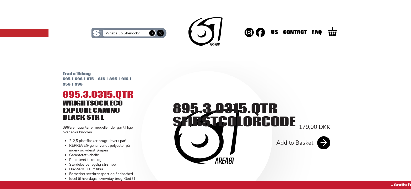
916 (120, 79)
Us (293, 32)
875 (86, 79)
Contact (314, 32)
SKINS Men (206, 51)
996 (74, 84)
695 (62, 79)
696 (74, 79)
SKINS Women (100, 54)
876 (97, 79)
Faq (336, 32)
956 (62, 84)
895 (109, 79)
